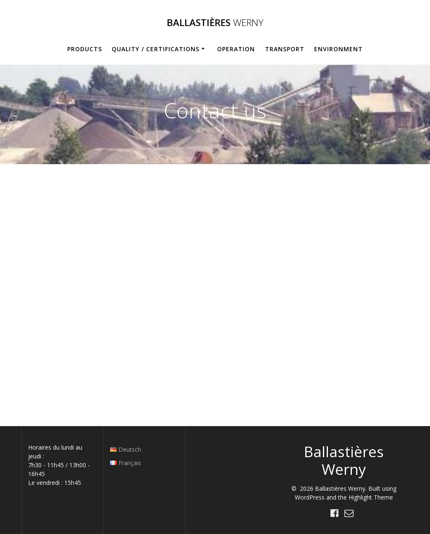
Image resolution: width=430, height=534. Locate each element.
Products (84, 49)
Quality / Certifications (155, 49)
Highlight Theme (371, 497)
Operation (236, 49)
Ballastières (215, 22)
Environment (338, 49)
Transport (284, 49)
